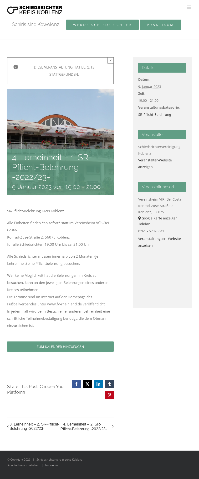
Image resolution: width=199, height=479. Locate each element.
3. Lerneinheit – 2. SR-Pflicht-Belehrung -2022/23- (34, 426)
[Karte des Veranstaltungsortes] (162, 275)
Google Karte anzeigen (160, 218)
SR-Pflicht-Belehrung (154, 114)
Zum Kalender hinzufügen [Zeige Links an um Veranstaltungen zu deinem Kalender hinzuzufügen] (60, 347)
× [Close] (111, 60)
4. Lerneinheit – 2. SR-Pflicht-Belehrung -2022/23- (84, 426)
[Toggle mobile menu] (189, 7)
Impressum (52, 465)
